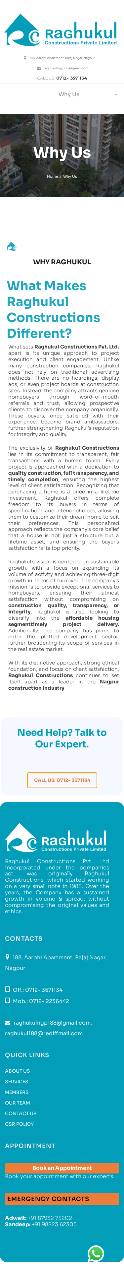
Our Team (17, 1103)
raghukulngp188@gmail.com (66, 68)
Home (52, 176)
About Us (17, 1071)
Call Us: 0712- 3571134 (62, 780)
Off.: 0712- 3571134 (37, 989)
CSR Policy (19, 1124)
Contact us (21, 1113)
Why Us (69, 94)
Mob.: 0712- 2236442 (40, 1001)
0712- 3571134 (71, 78)
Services (16, 1082)
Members (17, 1092)
